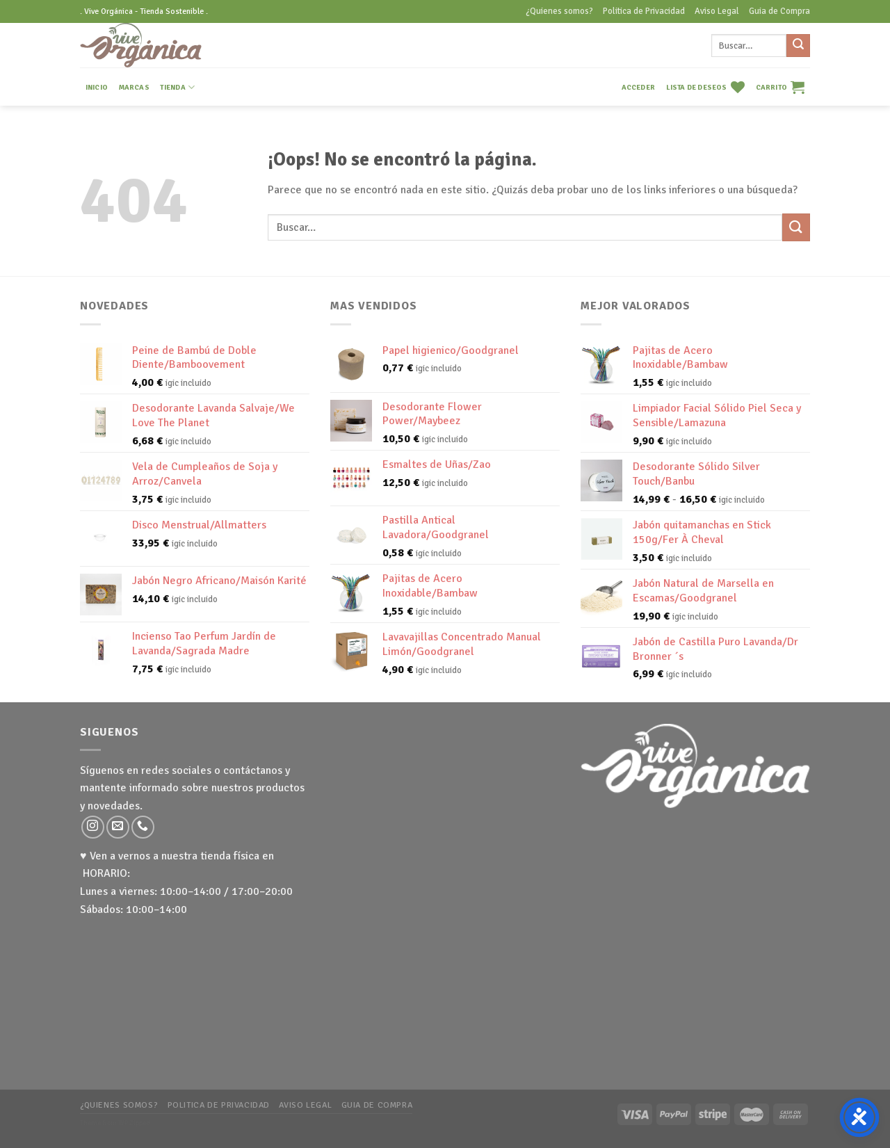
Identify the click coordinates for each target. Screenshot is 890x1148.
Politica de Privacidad (644, 11)
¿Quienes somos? (559, 11)
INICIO (97, 87)
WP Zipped (134, 1123)
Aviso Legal (717, 11)
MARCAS (134, 87)
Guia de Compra (779, 11)
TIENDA (177, 87)
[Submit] (798, 46)
